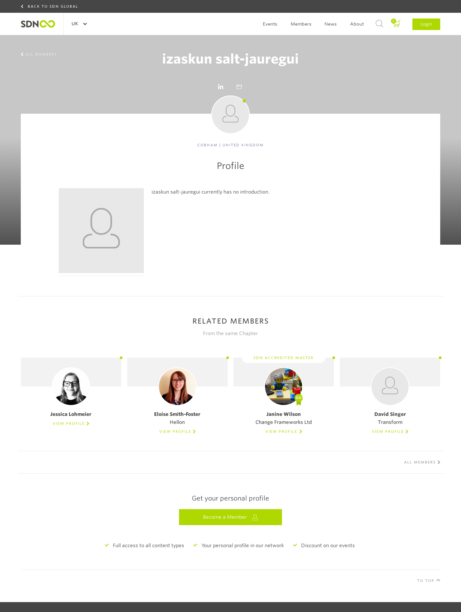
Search (379, 24)
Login (426, 24)
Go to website (238, 87)
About (357, 24)
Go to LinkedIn (220, 87)
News (330, 24)
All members (41, 54)
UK (75, 23)
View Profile (69, 423)
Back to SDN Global (53, 6)
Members (301, 24)
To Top (425, 580)
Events (270, 24)
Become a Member (230, 517)
